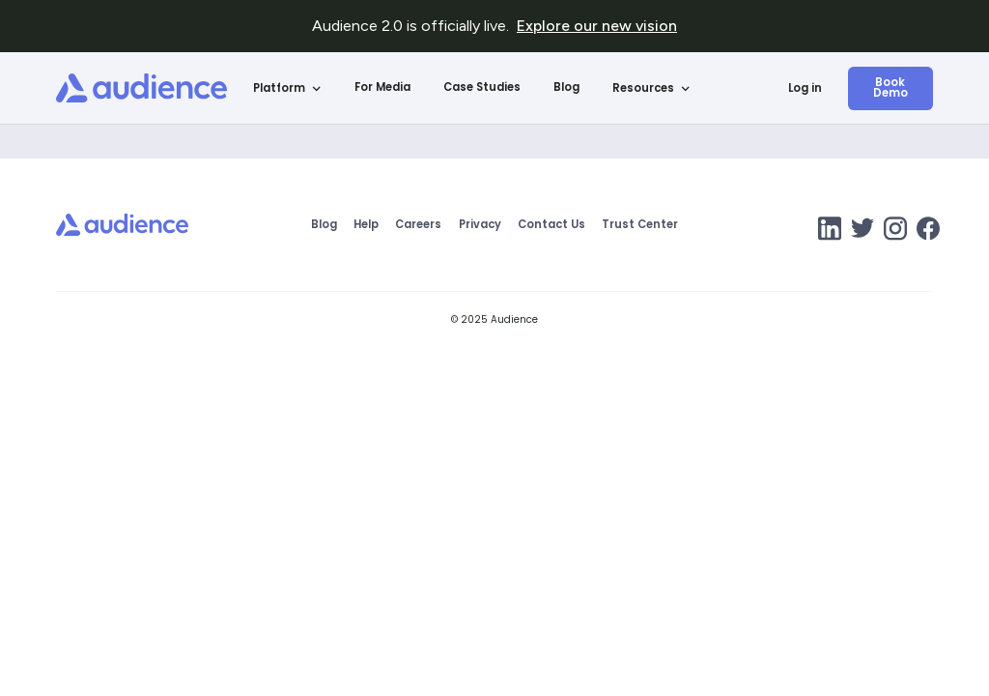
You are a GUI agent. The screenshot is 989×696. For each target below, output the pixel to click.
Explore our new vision (597, 25)
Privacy (480, 225)
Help (366, 225)
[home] (141, 87)
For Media (382, 87)
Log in (805, 88)
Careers (418, 225)
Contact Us (551, 225)
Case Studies (482, 87)
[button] (287, 88)
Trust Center (640, 225)
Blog (566, 87)
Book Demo (890, 87)
